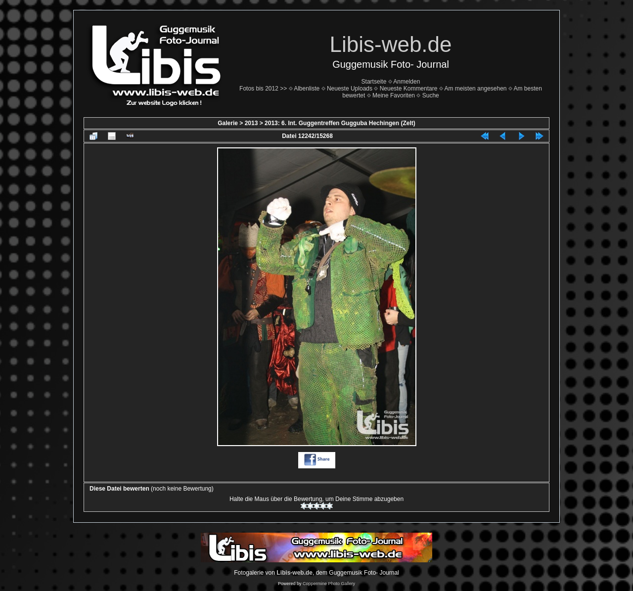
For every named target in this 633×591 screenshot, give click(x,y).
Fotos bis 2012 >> (263, 88)
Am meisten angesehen (475, 88)
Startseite (374, 81)
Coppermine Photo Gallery (329, 583)
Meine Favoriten (393, 95)
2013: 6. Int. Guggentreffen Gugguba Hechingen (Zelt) (340, 123)
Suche (430, 95)
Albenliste (306, 88)
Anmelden (406, 81)
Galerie (228, 123)
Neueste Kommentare (409, 88)
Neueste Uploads (349, 88)
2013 (251, 123)
